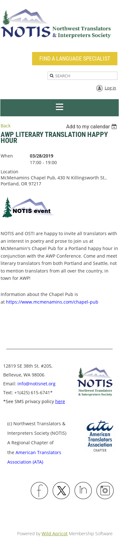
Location (9, 172)
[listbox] (92, 127)
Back (5, 126)
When (7, 156)
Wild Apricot (55, 533)
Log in (110, 88)
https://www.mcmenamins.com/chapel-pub (52, 302)
